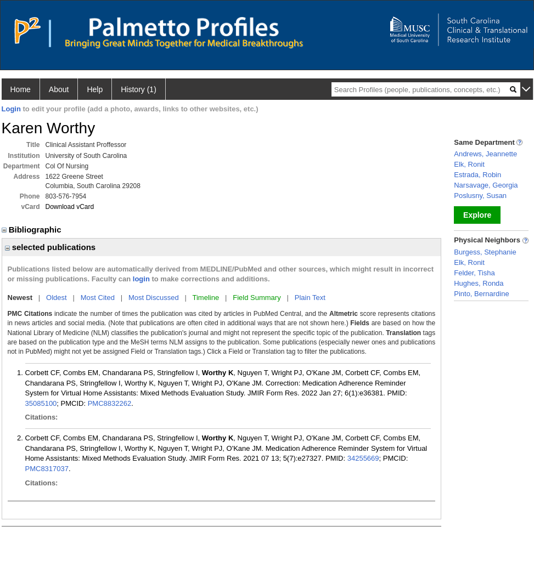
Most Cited (98, 297)
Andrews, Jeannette (485, 154)
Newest (20, 297)
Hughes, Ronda (478, 283)
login (141, 279)
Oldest (56, 297)
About (59, 89)
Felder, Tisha (474, 273)
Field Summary (256, 297)
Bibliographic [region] (33, 229)
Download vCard (70, 207)
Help (95, 89)
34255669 (363, 458)
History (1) (138, 89)
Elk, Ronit (469, 164)
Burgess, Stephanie (485, 252)
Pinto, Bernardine (481, 294)
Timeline (206, 297)
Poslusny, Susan (480, 195)
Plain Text (310, 297)
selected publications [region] (50, 247)
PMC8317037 (47, 469)
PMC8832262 (110, 403)
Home (20, 89)
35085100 (41, 403)
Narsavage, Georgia (486, 185)
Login (11, 109)
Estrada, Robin (477, 175)
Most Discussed (153, 297)
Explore (477, 215)
